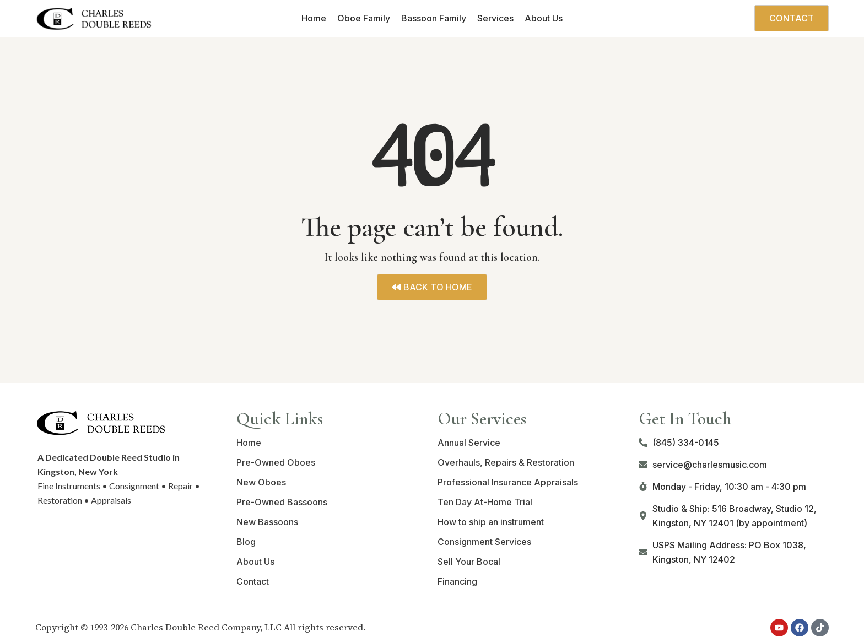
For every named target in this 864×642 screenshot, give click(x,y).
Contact (252, 581)
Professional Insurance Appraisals (508, 482)
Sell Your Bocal (469, 561)
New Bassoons (267, 521)
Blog (246, 541)
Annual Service (469, 442)
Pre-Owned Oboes (275, 462)
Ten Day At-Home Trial (485, 502)
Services (495, 18)
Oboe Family (363, 18)
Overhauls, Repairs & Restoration (506, 462)
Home (313, 18)
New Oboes (261, 482)
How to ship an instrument (491, 521)
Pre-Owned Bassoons (281, 502)
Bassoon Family (433, 18)
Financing (457, 581)
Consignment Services (484, 541)
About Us (544, 18)
